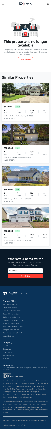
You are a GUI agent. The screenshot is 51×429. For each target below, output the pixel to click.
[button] (3, 4)
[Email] (25, 270)
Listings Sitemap (9, 425)
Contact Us (7, 349)
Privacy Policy (21, 425)
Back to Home (26, 59)
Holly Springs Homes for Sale (13, 326)
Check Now (25, 276)
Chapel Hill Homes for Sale (12, 311)
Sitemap (6, 358)
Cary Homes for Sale (10, 307)
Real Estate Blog (8, 355)
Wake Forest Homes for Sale (12, 333)
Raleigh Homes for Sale (11, 330)
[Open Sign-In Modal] (48, 4)
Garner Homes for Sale (11, 323)
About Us (6, 346)
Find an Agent (7, 352)
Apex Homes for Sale (10, 304)
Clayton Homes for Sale (11, 314)
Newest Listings (8, 336)
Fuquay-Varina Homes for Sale (13, 320)
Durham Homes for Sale (11, 317)
